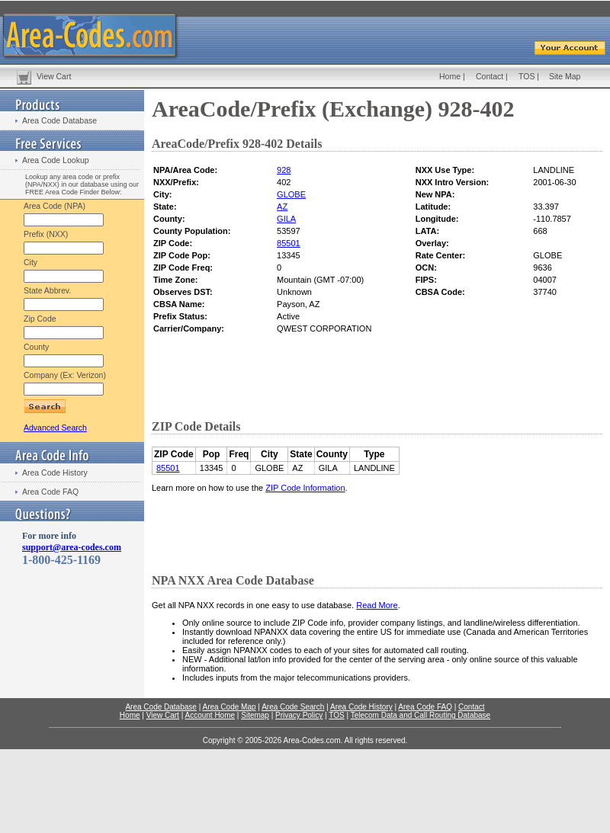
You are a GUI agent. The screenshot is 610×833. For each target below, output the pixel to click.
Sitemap (255, 715)
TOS (526, 76)
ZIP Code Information (305, 487)
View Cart (54, 76)
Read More (376, 605)
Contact (489, 76)
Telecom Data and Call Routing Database (420, 715)
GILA (286, 218)
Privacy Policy (299, 715)
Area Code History (55, 472)
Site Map (564, 76)
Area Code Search (293, 707)
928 (284, 170)
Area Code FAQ (50, 491)
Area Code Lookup (55, 160)
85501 (288, 243)
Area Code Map (228, 707)
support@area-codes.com (71, 547)
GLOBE (291, 194)
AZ (282, 206)
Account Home (210, 715)
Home (450, 76)
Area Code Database (59, 120)
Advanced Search (55, 427)
